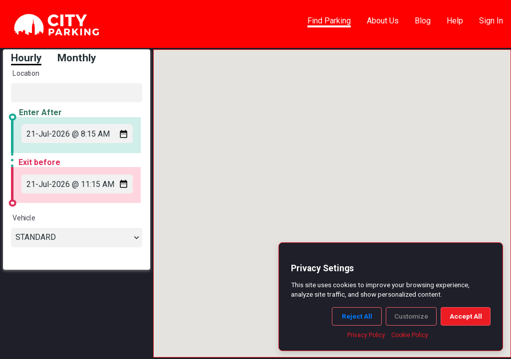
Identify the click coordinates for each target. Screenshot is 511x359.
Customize (411, 316)
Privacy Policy (366, 335)
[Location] (74, 92)
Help (455, 20)
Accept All (466, 316)
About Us (383, 20)
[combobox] (74, 237)
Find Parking (329, 20)
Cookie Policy (409, 335)
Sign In (491, 20)
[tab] (34, 58)
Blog (423, 20)
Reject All (357, 316)
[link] (56, 24)
